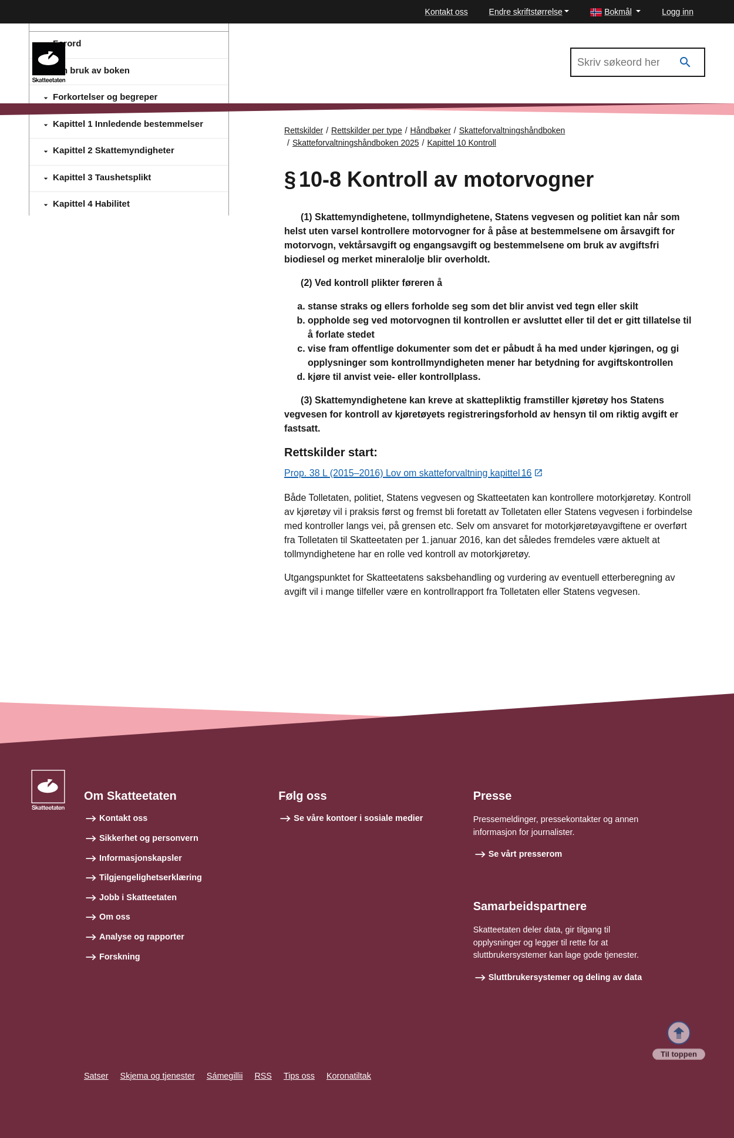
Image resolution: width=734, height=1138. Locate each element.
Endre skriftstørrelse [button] (526, 11)
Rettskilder (303, 130)
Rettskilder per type (366, 130)
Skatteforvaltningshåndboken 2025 (148, 47)
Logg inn (677, 11)
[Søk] (685, 62)
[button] (615, 12)
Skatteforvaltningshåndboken (512, 130)
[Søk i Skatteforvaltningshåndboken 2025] (637, 62)
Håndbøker (430, 130)
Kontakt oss (446, 11)
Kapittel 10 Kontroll (461, 142)
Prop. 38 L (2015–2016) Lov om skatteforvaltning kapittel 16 (407, 474)
